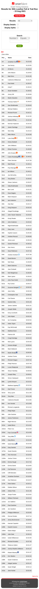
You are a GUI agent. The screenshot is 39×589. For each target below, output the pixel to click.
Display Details (9, 25)
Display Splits (10, 28)
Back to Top (35, 576)
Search (19, 36)
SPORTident (23, 581)
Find (19, 46)
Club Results (19, 16)
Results (12, 21)
